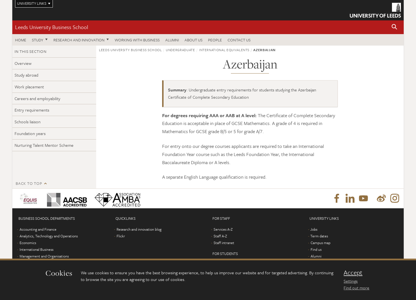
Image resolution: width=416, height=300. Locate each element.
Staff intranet (224, 242)
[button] (394, 27)
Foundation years (30, 133)
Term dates (319, 236)
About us (193, 40)
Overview (23, 63)
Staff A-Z (220, 236)
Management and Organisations (44, 256)
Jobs (313, 229)
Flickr (121, 236)
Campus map (320, 242)
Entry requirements (32, 110)
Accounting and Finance (38, 229)
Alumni (172, 40)
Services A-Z (223, 229)
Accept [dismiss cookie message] (353, 272)
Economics (28, 242)
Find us (316, 249)
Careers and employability (37, 98)
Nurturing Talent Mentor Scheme (44, 145)
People (215, 40)
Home (20, 40)
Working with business (137, 40)
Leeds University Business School (51, 27)
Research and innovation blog (139, 229)
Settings (351, 281)
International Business (36, 249)
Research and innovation (79, 40)
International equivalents (224, 49)
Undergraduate (180, 49)
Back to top (29, 183)
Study (37, 40)
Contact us (239, 40)
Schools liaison (28, 122)
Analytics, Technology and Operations (49, 236)
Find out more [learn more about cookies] (356, 288)
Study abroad (26, 75)
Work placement (29, 87)
